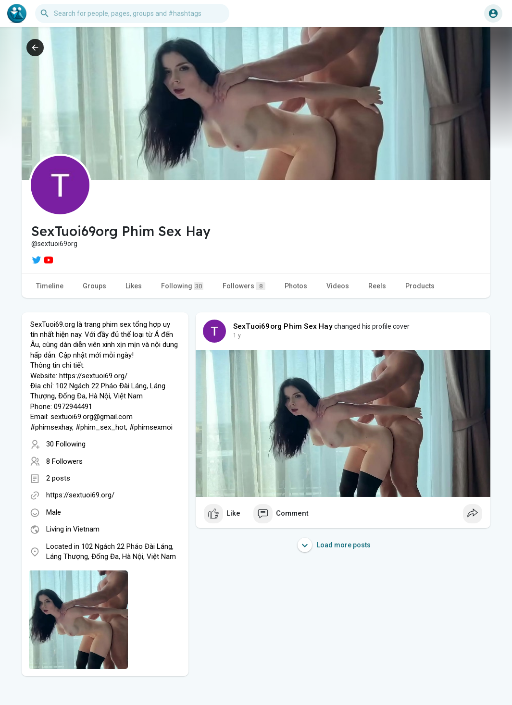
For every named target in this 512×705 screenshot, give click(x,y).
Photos (296, 286)
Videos (337, 286)
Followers (244, 286)
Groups (94, 286)
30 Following (66, 444)
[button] (132, 13)
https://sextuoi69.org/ (80, 495)
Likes (133, 286)
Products (420, 286)
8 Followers (64, 461)
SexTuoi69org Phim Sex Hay (283, 326)
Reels (377, 286)
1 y (237, 335)
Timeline (49, 286)
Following (182, 286)
